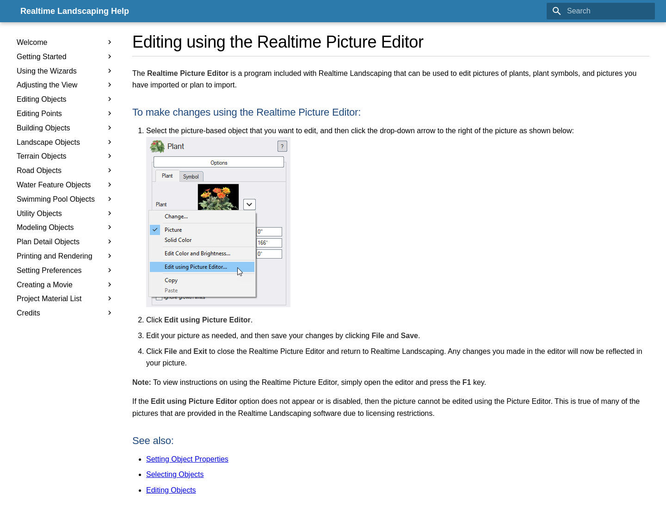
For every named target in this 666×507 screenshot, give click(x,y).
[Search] (601, 11)
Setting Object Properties (187, 459)
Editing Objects (171, 490)
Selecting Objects (175, 474)
